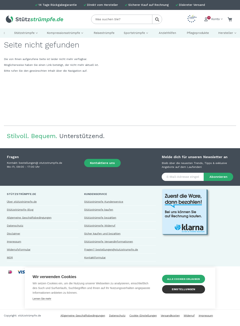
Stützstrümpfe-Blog (20, 209)
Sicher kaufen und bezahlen (102, 233)
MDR (10, 257)
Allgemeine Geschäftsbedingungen (29, 217)
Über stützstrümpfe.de (22, 201)
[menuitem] (4, 33)
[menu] (120, 33)
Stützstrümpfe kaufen (98, 209)
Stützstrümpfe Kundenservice (103, 201)
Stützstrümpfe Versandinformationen (108, 241)
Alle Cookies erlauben (184, 279)
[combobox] (126, 19)
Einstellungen (184, 289)
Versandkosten (170, 315)
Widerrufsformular (19, 249)
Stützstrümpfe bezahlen (100, 217)
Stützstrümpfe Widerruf (99, 225)
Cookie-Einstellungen (143, 315)
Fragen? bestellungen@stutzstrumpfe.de (111, 249)
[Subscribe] (218, 177)
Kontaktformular (95, 257)
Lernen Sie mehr (42, 298)
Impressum (14, 241)
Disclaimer (13, 233)
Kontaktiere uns (102, 163)
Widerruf (189, 315)
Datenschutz (15, 225)
